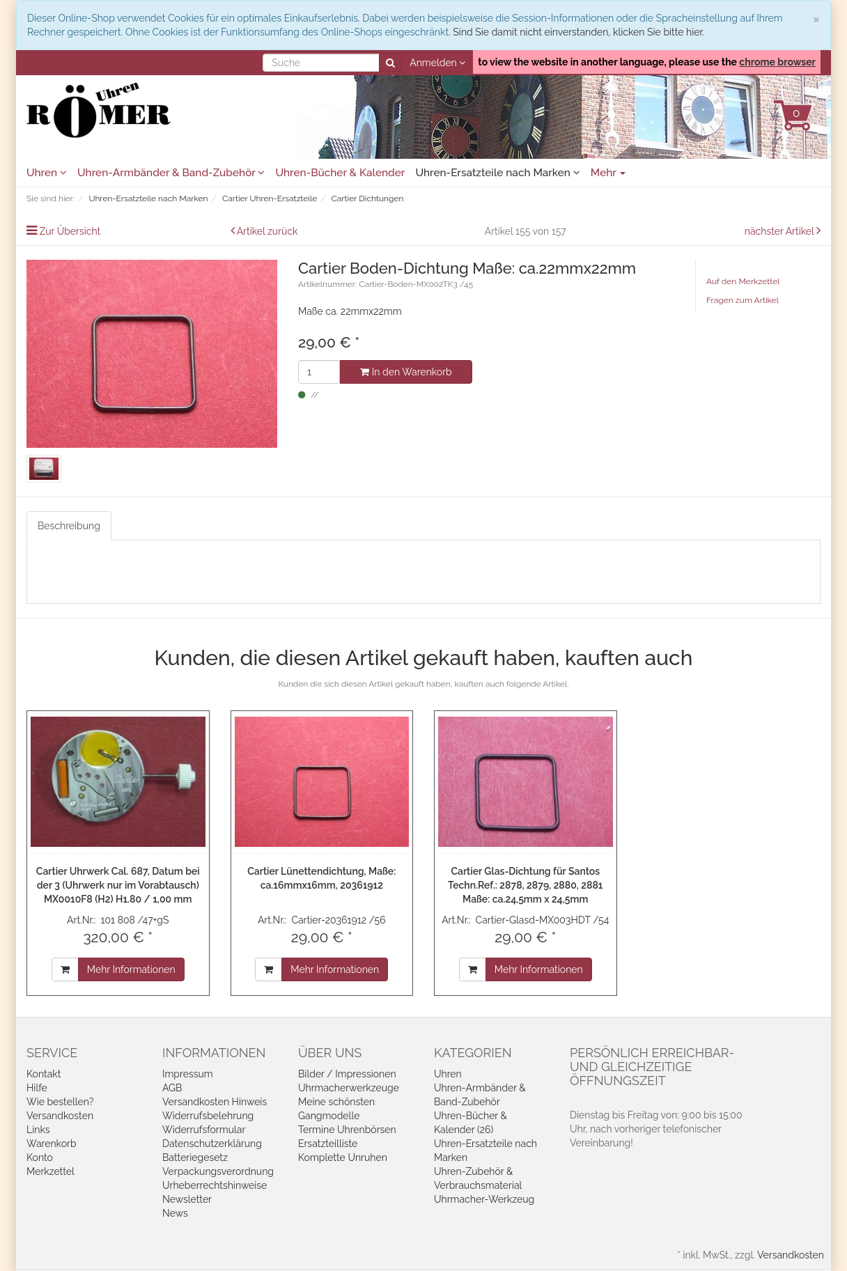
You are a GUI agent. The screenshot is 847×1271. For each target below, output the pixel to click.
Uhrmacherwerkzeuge (348, 1087)
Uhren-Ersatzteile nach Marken (497, 172)
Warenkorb (51, 1143)
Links (38, 1129)
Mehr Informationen (131, 969)
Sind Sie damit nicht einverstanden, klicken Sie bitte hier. (578, 32)
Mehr (608, 172)
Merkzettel (50, 1171)
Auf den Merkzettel (742, 281)
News (175, 1213)
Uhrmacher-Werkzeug (484, 1199)
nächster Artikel (780, 231)
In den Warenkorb (405, 371)
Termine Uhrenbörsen (347, 1129)
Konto (39, 1157)
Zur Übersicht (70, 231)
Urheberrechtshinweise (214, 1185)
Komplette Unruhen (342, 1157)
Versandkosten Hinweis (214, 1101)
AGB (172, 1087)
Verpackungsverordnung (218, 1171)
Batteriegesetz (195, 1157)
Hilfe (36, 1087)
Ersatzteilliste (327, 1143)
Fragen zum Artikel (742, 300)
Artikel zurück (267, 231)
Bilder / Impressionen (347, 1073)
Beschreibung (69, 525)
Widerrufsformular (203, 1129)
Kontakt (43, 1073)
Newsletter (187, 1199)
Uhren (46, 172)
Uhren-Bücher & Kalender (340, 172)
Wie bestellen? (59, 1101)
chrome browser (777, 62)
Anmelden (437, 62)
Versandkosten (59, 1115)
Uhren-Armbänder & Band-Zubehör (171, 172)
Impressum (187, 1073)
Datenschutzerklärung (212, 1143)
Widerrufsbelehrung (208, 1115)
